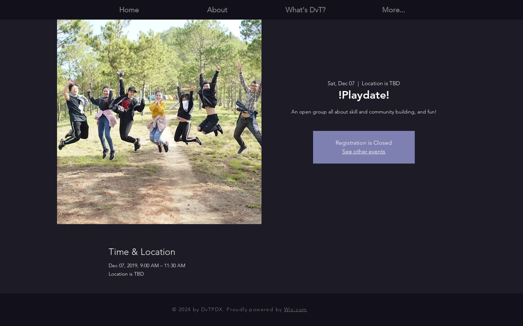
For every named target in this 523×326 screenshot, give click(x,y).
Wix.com (295, 309)
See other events (363, 151)
